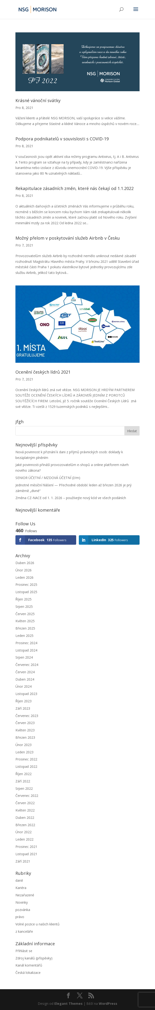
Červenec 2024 (26, 664)
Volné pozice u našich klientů (37, 924)
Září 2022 (22, 781)
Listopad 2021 (26, 854)
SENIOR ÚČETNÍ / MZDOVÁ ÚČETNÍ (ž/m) (47, 477)
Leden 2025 (24, 635)
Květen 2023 (25, 730)
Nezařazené (24, 895)
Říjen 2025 (23, 599)
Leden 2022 (24, 839)
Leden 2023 (24, 752)
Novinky (21, 902)
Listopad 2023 (26, 693)
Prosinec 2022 (26, 759)
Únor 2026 (23, 570)
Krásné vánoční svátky (38, 100)
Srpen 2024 (24, 657)
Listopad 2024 (26, 650)
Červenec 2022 (26, 795)
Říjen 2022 (23, 774)
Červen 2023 (25, 723)
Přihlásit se (23, 951)
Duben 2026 (24, 563)
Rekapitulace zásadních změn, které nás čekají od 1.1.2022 (74, 188)
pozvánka (22, 909)
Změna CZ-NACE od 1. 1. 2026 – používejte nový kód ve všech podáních (70, 498)
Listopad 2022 (26, 766)
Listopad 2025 (26, 592)
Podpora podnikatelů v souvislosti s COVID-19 (62, 139)
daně (19, 880)
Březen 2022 (25, 825)
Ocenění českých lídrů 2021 (42, 372)
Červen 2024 (25, 672)
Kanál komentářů (28, 965)
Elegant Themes (68, 1003)
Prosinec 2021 (26, 846)
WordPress (108, 1003)
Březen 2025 (25, 628)
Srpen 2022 (24, 788)
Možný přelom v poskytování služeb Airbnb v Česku (67, 238)
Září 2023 (22, 708)
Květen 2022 (25, 810)
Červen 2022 (25, 803)
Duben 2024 (24, 679)
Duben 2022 (24, 817)
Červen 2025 (25, 614)
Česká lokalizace (28, 972)
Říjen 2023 (23, 701)
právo (19, 917)
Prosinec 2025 (26, 584)
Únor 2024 (23, 686)
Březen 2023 (25, 737)
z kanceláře (24, 931)
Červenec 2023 (26, 715)
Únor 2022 (23, 832)
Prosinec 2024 (26, 643)
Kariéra (20, 887)
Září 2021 (22, 861)
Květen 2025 (25, 621)
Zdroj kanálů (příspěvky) (33, 958)
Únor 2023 (23, 744)
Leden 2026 (24, 577)
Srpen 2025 (24, 606)
